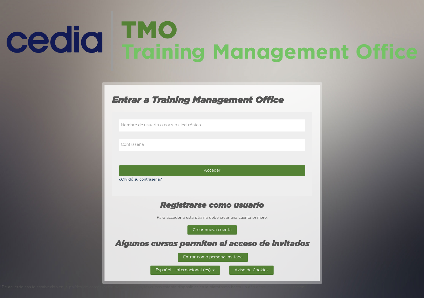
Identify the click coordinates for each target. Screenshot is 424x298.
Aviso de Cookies (251, 270)
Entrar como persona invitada (213, 257)
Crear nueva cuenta (212, 230)
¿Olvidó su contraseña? (140, 179)
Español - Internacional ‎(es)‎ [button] (185, 269)
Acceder (212, 171)
